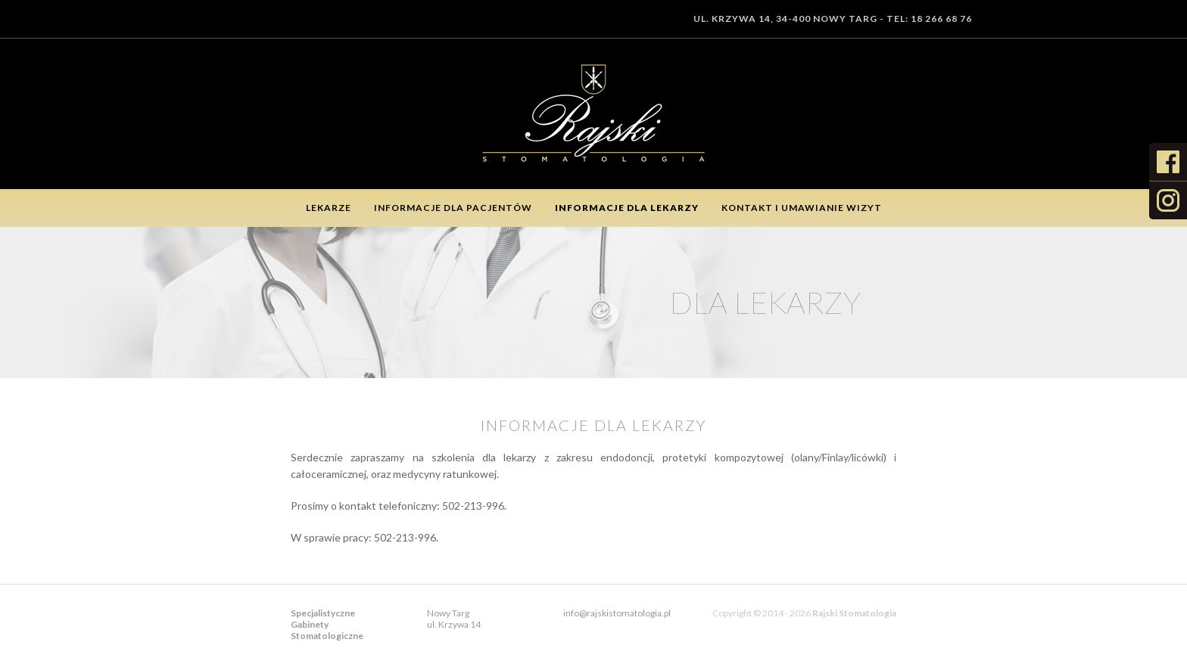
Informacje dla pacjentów (453, 207)
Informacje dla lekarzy (627, 207)
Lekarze (328, 207)
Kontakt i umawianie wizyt (801, 207)
